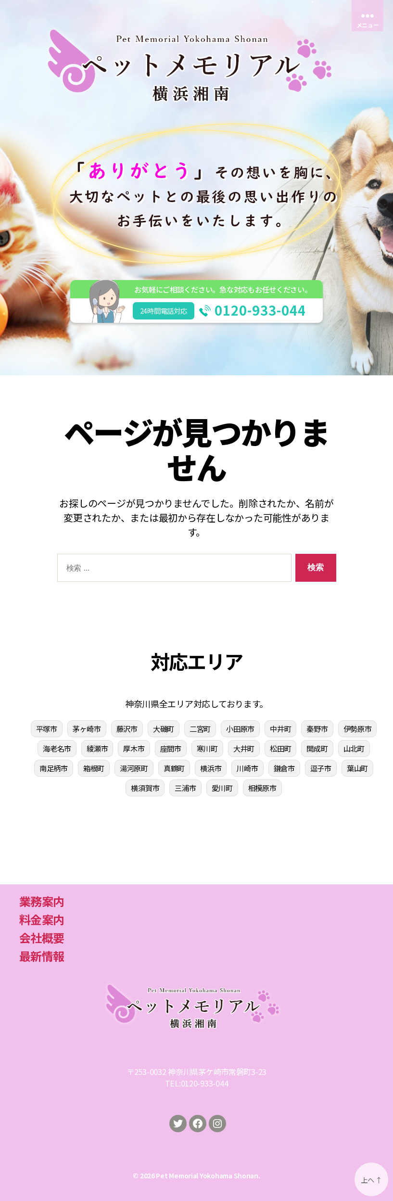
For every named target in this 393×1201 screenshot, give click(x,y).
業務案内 (41, 901)
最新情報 (41, 955)
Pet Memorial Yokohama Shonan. (208, 1175)
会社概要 (41, 937)
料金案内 (41, 919)
